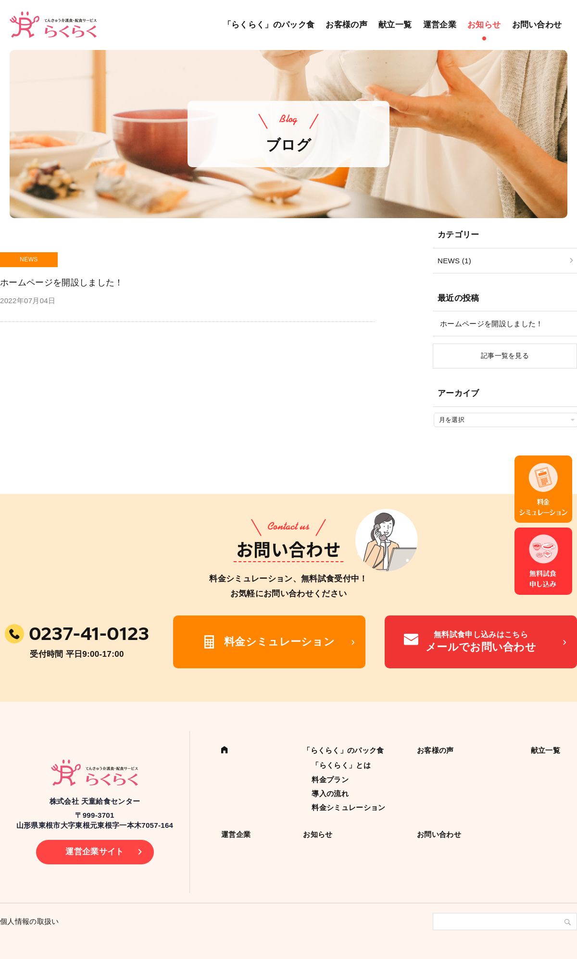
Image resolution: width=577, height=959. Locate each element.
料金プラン (330, 779)
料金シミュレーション (279, 642)
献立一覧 (395, 24)
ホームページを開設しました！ (491, 324)
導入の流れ (330, 793)
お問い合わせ (537, 24)
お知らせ (484, 24)
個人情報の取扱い (29, 921)
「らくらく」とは (341, 765)
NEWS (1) (454, 261)
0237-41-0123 (89, 633)
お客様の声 (346, 24)
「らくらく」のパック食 (269, 24)
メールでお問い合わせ (481, 641)
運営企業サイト (94, 851)
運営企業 (439, 24)
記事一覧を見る (505, 355)
